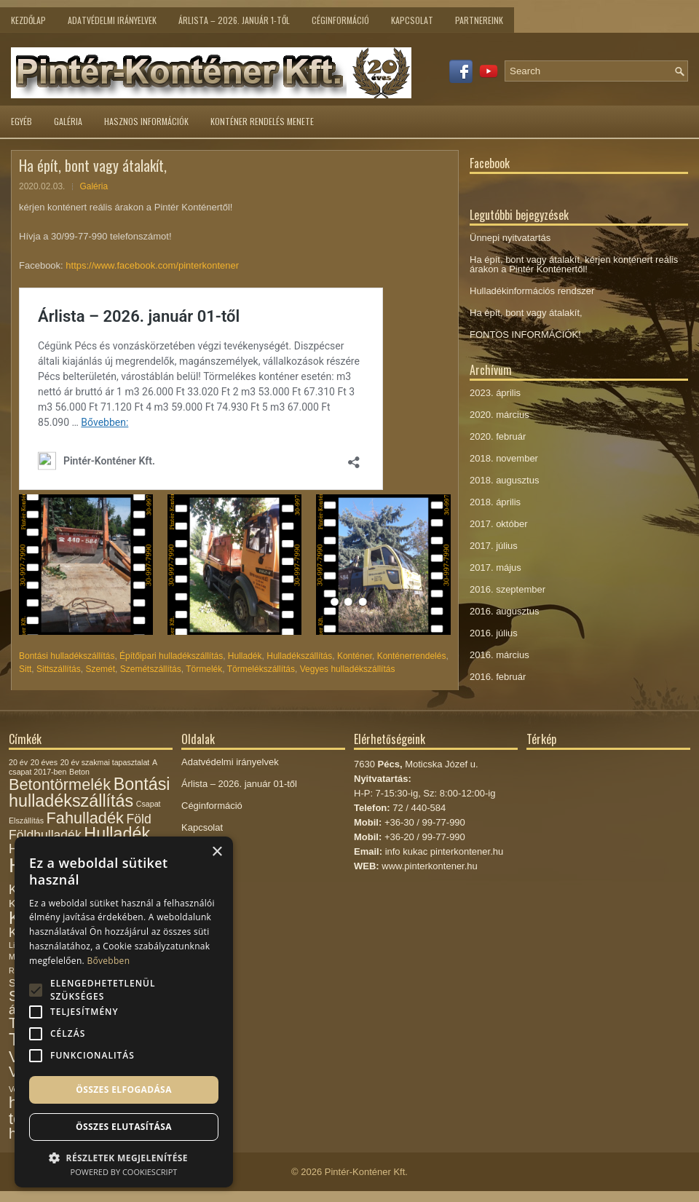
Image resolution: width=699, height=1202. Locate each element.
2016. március (499, 654)
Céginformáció (340, 20)
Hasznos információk (146, 121)
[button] (123, 1156)
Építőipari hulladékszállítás (171, 656)
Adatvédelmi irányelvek (112, 20)
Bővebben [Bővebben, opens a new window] (108, 960)
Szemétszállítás (150, 669)
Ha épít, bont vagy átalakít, (526, 312)
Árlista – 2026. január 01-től (239, 783)
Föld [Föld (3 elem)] (138, 819)
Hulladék (245, 656)
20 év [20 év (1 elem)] (18, 762)
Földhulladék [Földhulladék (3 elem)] (45, 835)
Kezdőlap (28, 20)
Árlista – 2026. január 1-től (234, 20)
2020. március (499, 414)
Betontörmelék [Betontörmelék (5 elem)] (60, 784)
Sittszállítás (58, 669)
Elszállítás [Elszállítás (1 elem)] (26, 820)
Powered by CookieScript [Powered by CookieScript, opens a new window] (124, 1171)
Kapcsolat (412, 20)
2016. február (498, 676)
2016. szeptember (507, 589)
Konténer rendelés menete (262, 121)
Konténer (354, 656)
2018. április (495, 502)
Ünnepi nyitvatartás (510, 237)
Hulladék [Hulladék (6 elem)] (117, 833)
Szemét (100, 669)
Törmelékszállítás (261, 669)
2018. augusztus (504, 480)
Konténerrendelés (411, 656)
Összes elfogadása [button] (124, 1089)
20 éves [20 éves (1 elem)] (44, 762)
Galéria (68, 121)
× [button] (216, 852)
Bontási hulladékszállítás (66, 656)
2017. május (495, 567)
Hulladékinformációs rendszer (532, 290)
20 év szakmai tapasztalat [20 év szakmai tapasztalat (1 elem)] (105, 762)
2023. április (495, 392)
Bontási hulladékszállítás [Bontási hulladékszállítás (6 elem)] (89, 792)
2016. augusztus (504, 611)
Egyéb (21, 121)
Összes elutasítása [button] (124, 1126)
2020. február (498, 436)
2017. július (494, 545)
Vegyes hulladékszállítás (347, 669)
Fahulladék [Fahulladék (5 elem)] (85, 818)
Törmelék (204, 669)
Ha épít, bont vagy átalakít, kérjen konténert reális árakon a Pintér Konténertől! (574, 264)
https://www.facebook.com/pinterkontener (152, 265)
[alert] (124, 1012)
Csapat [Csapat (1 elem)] (148, 803)
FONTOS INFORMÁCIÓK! (525, 334)
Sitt (25, 669)
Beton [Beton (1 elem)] (79, 771)
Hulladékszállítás (299, 656)
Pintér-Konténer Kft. (366, 1171)
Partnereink (479, 20)
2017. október (499, 523)
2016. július (494, 633)
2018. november (504, 458)
